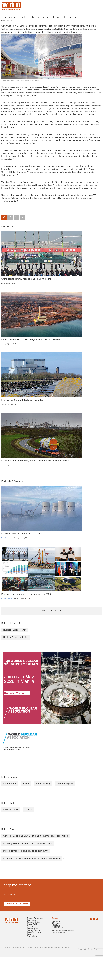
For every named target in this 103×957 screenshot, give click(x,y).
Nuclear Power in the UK (15, 637)
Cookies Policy (93, 949)
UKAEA (28, 810)
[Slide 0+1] (47, 727)
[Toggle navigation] (98, 4)
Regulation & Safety (34, 922)
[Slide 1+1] (51, 727)
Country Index (32, 936)
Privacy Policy (82, 949)
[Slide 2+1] (55, 727)
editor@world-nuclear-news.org (63, 931)
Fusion (26, 784)
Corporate (30, 926)
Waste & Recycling (33, 930)
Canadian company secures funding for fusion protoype (32, 858)
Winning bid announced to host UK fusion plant (27, 843)
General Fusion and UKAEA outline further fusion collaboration (35, 836)
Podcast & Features (34, 932)
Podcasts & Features (6, 538)
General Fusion (11, 810)
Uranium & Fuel (32, 928)
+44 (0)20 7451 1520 (59, 932)
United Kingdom (65, 784)
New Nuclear (31, 920)
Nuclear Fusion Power (14, 630)
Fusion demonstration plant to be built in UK (25, 851)
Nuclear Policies (32, 924)
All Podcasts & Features (50, 611)
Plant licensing (43, 784)
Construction (9, 784)
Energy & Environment (35, 918)
